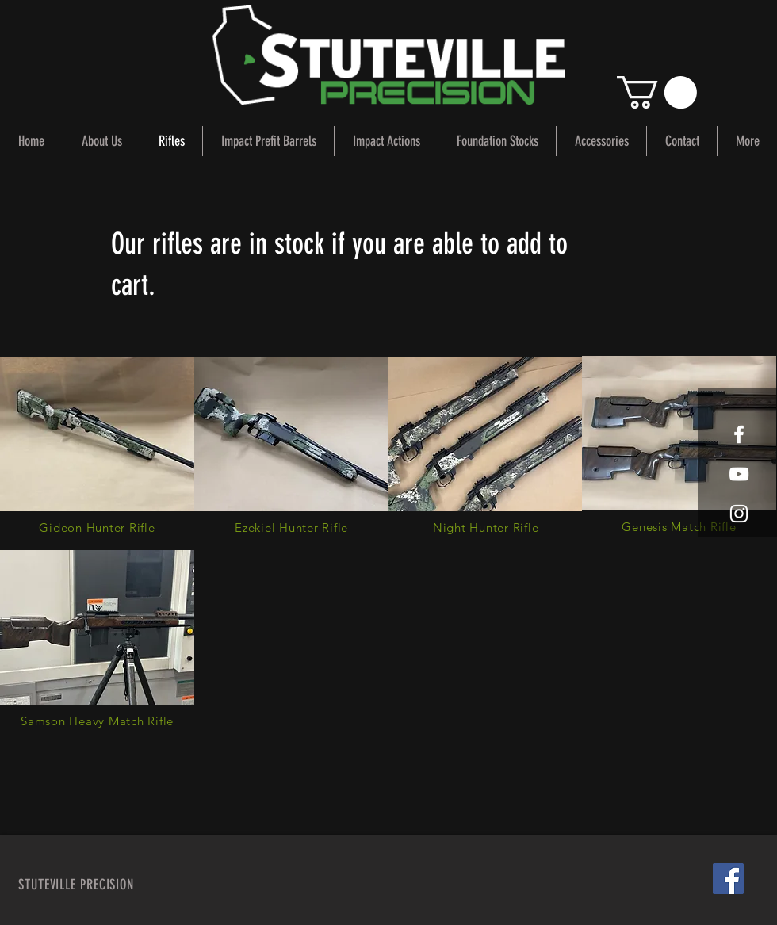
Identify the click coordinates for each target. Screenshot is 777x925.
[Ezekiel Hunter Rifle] (291, 527)
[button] (657, 92)
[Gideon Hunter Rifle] (97, 527)
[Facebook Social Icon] (728, 878)
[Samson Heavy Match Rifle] (97, 721)
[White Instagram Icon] (739, 514)
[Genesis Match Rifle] (679, 526)
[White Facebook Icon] (739, 434)
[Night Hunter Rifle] (485, 527)
